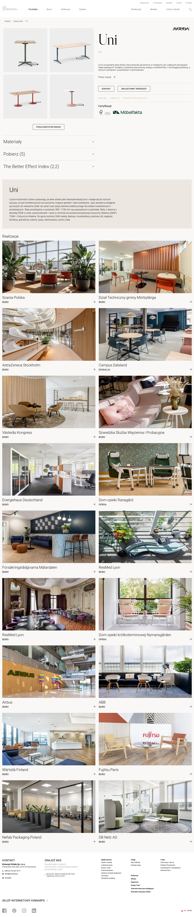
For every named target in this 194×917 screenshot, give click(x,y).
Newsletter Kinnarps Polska (141, 892)
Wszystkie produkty (108, 878)
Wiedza (153, 9)
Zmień (189, 910)
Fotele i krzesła (106, 862)
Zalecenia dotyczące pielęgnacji (142, 888)
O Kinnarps (157, 3)
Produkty (33, 9)
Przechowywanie (107, 870)
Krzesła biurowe (106, 865)
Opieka (82, 9)
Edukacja (65, 9)
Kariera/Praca (165, 870)
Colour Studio (173, 9)
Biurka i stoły (18, 21)
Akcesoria (104, 876)
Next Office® (135, 862)
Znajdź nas (144, 3)
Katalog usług (136, 865)
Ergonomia (134, 882)
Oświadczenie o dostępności (171, 868)
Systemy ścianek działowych (111, 873)
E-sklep (189, 3)
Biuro (49, 9)
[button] (134, 89)
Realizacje (136, 9)
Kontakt (169, 3)
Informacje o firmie (167, 862)
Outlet (179, 3)
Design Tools (135, 885)
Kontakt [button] (106, 89)
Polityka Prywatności (168, 865)
